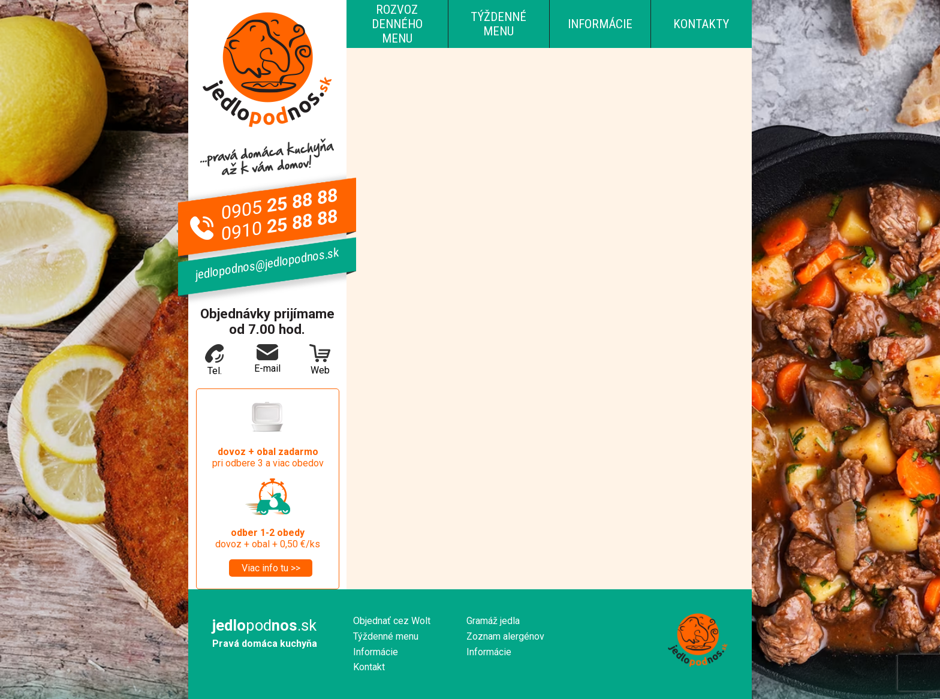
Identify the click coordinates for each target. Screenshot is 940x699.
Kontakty (701, 24)
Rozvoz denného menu (397, 24)
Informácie (600, 24)
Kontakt (369, 667)
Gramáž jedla (493, 620)
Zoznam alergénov (505, 636)
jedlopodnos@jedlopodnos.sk (267, 263)
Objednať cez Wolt (391, 620)
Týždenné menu (498, 24)
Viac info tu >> (271, 568)
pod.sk (264, 625)
